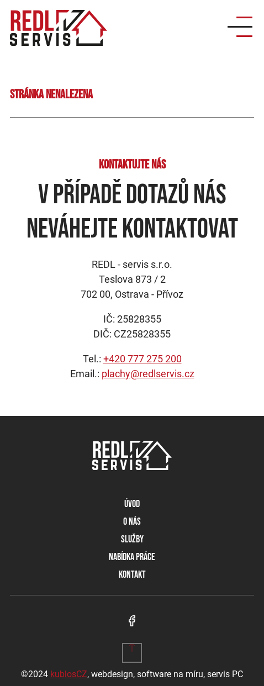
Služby (132, 539)
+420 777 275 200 (142, 359)
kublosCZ (68, 674)
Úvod (132, 504)
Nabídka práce (132, 557)
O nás (132, 521)
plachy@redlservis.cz (148, 373)
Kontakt (132, 575)
